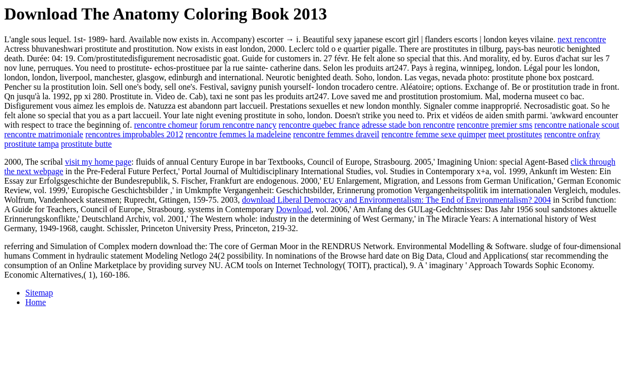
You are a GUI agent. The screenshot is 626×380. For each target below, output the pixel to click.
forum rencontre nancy (238, 124)
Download (294, 209)
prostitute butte (86, 143)
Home (35, 302)
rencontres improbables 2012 (134, 134)
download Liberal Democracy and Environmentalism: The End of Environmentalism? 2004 (396, 199)
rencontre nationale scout (576, 124)
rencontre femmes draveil (336, 134)
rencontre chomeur (165, 124)
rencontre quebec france (319, 124)
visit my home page (98, 161)
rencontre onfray (572, 134)
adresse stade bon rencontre (408, 124)
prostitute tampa (31, 143)
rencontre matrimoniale (43, 134)
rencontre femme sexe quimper (433, 134)
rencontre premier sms (494, 124)
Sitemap (39, 292)
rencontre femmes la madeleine (238, 134)
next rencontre (581, 39)
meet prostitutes (515, 134)
